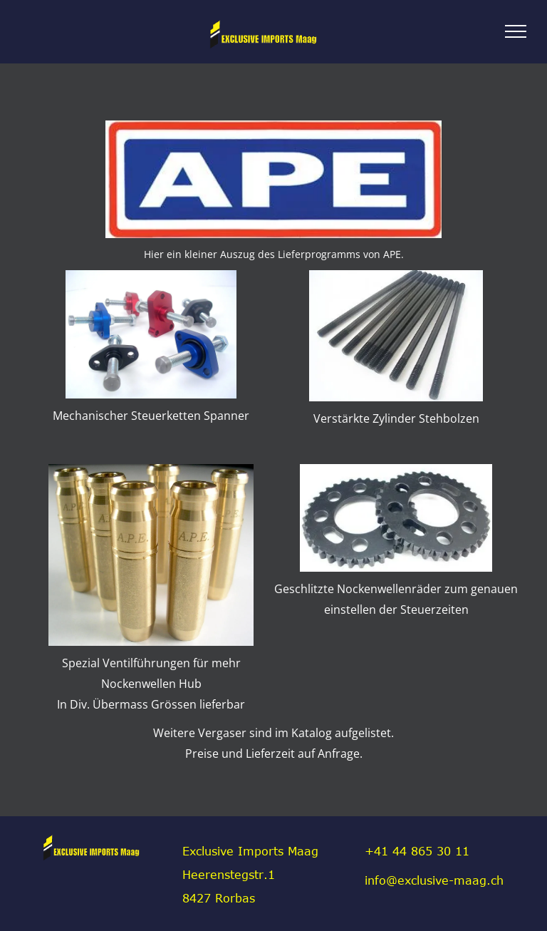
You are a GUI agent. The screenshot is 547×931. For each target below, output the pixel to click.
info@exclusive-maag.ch (434, 880)
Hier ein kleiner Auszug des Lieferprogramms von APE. (274, 254)
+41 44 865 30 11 (417, 851)
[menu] (515, 31)
